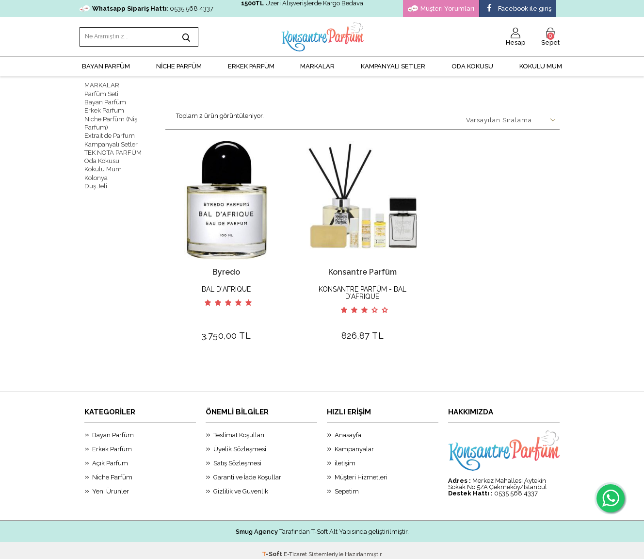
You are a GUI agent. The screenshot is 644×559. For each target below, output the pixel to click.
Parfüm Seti (101, 93)
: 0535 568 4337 (146, 8)
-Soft (273, 546)
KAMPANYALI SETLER (393, 65)
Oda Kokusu (472, 65)
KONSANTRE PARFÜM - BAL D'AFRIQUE (362, 292)
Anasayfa (348, 427)
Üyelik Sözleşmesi (239, 441)
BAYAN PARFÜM (106, 65)
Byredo (226, 271)
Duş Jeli (95, 183)
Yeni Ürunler (110, 484)
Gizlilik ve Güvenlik (240, 484)
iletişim (345, 456)
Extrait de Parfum (109, 134)
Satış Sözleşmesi (237, 456)
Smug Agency (257, 524)
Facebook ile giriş (517, 9)
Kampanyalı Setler (111, 142)
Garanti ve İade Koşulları (248, 470)
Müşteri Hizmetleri (361, 470)
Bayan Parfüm (105, 101)
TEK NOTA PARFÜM (113, 150)
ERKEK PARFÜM (251, 65)
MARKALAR (317, 65)
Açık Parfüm (110, 456)
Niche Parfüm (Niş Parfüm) (110, 122)
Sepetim (347, 484)
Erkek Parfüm (104, 109)
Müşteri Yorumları (441, 8)
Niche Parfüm (112, 470)
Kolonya (96, 175)
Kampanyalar (354, 441)
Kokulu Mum (540, 65)
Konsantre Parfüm (362, 271)
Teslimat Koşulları (238, 427)
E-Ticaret (295, 546)
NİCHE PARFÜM (179, 65)
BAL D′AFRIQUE (226, 288)
